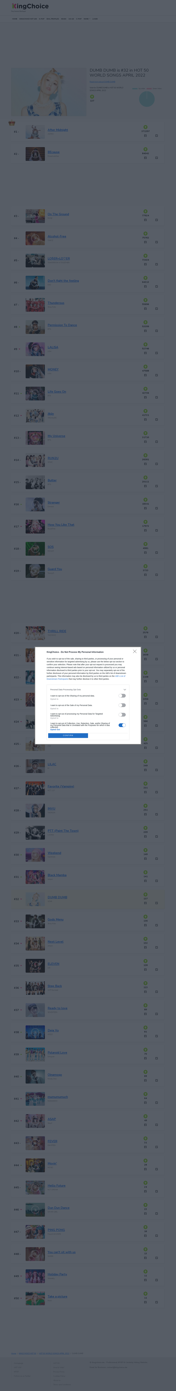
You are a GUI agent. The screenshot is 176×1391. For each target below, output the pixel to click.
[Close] (135, 652)
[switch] (122, 696)
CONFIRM (68, 735)
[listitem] (88, 689)
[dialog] (88, 695)
